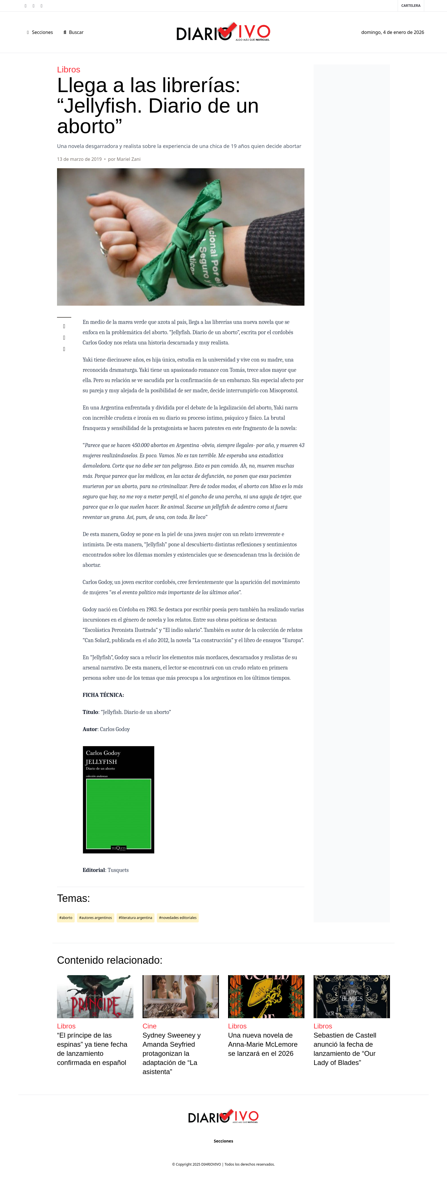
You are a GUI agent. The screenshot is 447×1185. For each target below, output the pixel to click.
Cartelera (410, 5)
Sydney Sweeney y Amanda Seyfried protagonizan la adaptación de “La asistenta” (172, 1053)
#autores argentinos (95, 917)
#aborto (65, 917)
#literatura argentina (136, 917)
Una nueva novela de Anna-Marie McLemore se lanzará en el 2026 (263, 1044)
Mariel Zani (129, 159)
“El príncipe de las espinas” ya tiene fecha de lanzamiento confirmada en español (92, 1048)
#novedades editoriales (177, 917)
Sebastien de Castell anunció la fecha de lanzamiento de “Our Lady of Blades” (345, 1048)
